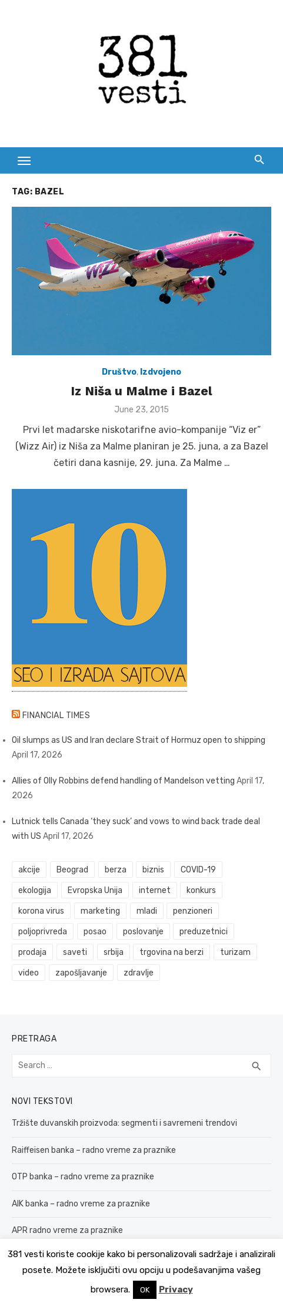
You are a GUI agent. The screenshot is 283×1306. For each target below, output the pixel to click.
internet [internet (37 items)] (155, 890)
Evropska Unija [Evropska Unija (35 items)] (95, 890)
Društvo (119, 372)
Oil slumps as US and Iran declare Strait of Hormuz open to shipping (138, 740)
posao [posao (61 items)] (95, 932)
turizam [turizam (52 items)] (235, 952)
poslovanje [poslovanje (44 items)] (143, 932)
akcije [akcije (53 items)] (29, 870)
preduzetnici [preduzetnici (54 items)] (203, 932)
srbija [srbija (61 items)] (114, 952)
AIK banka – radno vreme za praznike (81, 1204)
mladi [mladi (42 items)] (146, 911)
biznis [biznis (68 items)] (153, 870)
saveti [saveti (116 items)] (75, 952)
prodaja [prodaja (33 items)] (32, 952)
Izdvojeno (160, 372)
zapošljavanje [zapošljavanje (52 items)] (81, 973)
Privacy (176, 1289)
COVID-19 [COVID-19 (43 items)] (198, 870)
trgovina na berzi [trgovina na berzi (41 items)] (171, 952)
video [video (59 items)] (28, 973)
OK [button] (144, 1289)
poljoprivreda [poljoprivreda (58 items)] (42, 932)
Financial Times (56, 715)
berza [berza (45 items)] (115, 870)
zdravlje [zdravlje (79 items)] (139, 973)
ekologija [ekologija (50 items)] (34, 890)
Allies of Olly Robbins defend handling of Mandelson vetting (123, 781)
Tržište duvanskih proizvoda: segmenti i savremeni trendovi (124, 1123)
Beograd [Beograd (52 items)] (72, 870)
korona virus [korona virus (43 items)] (41, 911)
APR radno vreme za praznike (67, 1230)
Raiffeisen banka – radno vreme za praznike (94, 1150)
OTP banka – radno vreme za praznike (83, 1177)
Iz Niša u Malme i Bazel (141, 390)
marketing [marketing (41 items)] (100, 911)
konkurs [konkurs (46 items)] (201, 890)
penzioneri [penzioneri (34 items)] (192, 911)
